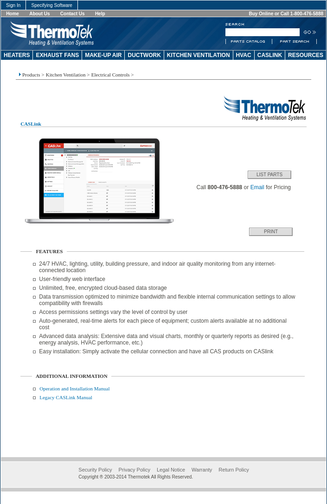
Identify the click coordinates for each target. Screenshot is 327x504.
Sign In (13, 5)
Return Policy (233, 469)
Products (31, 74)
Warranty (202, 469)
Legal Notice (171, 469)
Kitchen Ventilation (66, 74)
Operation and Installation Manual (74, 388)
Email (257, 187)
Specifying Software (51, 5)
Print (271, 231)
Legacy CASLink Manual (65, 397)
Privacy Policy (134, 469)
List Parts (269, 174)
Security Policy (95, 469)
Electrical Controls (110, 74)
